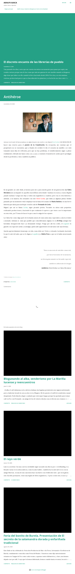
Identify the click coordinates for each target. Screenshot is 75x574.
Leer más (69, 403)
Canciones (13, 281)
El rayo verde (12, 459)
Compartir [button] (7, 82)
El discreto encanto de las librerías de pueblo (33, 62)
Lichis (25, 207)
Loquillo (35, 234)
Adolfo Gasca (10, 2)
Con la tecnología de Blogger (37, 570)
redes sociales (33, 154)
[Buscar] (64, 3)
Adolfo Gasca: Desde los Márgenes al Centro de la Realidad (31, 9)
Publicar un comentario (18, 82)
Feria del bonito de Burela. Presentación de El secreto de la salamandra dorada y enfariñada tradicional (34, 539)
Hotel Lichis (55, 142)
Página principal (8, 9)
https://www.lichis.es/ (17, 277)
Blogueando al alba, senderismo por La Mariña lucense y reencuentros (35, 380)
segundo (66, 224)
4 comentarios (15, 480)
